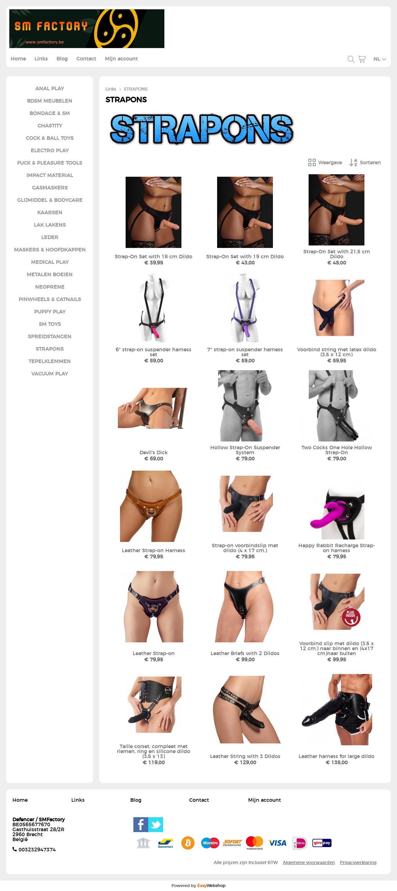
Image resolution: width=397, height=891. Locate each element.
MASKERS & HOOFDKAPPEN (50, 249)
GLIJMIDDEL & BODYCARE (50, 200)
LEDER (49, 237)
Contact (86, 58)
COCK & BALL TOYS (50, 138)
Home (18, 58)
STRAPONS (50, 349)
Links (41, 58)
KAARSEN (49, 212)
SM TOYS (50, 324)
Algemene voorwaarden (309, 862)
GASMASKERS (50, 187)
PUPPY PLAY (49, 311)
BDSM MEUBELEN (49, 101)
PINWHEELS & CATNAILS (50, 299)
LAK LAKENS (50, 225)
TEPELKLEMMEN (50, 361)
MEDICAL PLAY (50, 262)
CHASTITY (50, 125)
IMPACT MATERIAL (49, 175)
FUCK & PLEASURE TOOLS (49, 163)
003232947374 (37, 849)
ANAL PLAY (49, 88)
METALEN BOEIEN (50, 274)
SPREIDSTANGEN (49, 336)
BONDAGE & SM (49, 113)
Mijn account (121, 58)
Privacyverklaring (358, 862)
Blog (62, 58)
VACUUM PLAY (49, 373)
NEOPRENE (50, 287)
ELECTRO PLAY (50, 150)
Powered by (198, 886)
